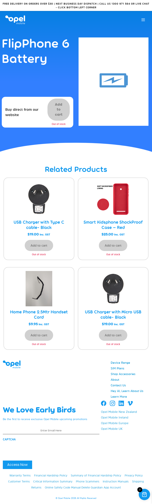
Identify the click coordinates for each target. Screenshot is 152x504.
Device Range (120, 363)
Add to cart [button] (39, 245)
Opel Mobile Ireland (114, 417)
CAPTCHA (9, 439)
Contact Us (118, 385)
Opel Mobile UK (112, 429)
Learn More (119, 396)
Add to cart (58, 109)
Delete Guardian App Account (101, 487)
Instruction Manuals (116, 481)
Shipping (138, 481)
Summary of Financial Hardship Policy (96, 475)
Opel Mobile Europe (115, 423)
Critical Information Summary (52, 481)
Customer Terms (19, 481)
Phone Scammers (87, 481)
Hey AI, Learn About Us (127, 391)
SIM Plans (117, 368)
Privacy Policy (134, 475)
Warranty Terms (20, 475)
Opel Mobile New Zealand (119, 412)
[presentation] (29, 450)
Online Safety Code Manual (63, 487)
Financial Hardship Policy (50, 475)
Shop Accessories (123, 374)
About (115, 380)
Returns (36, 487)
